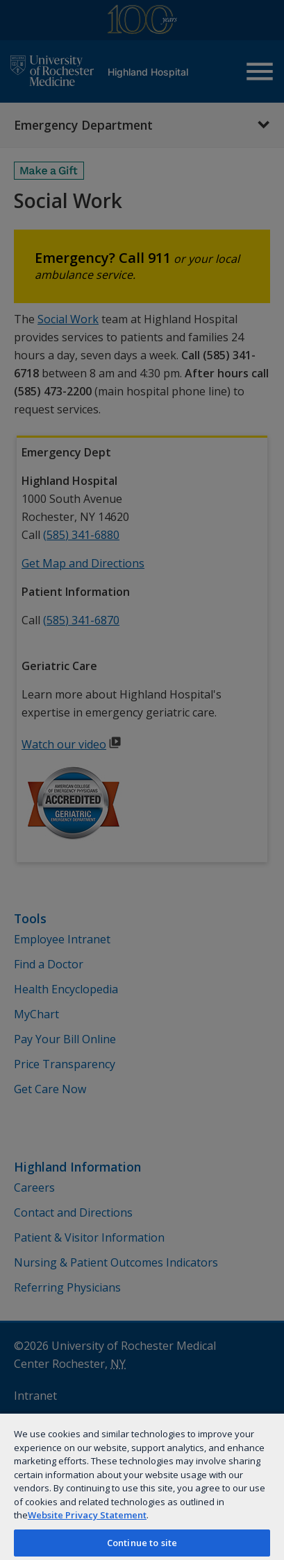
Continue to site (142, 1542)
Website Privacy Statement (87, 1515)
